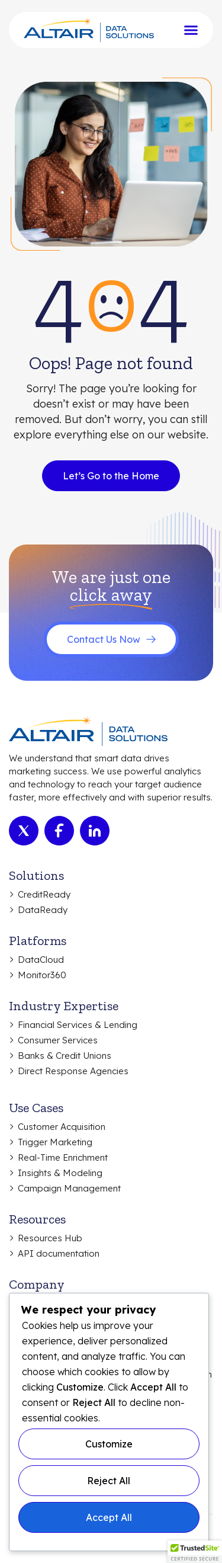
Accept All (109, 1517)
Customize (109, 1444)
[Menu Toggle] (191, 30)
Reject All (108, 1481)
